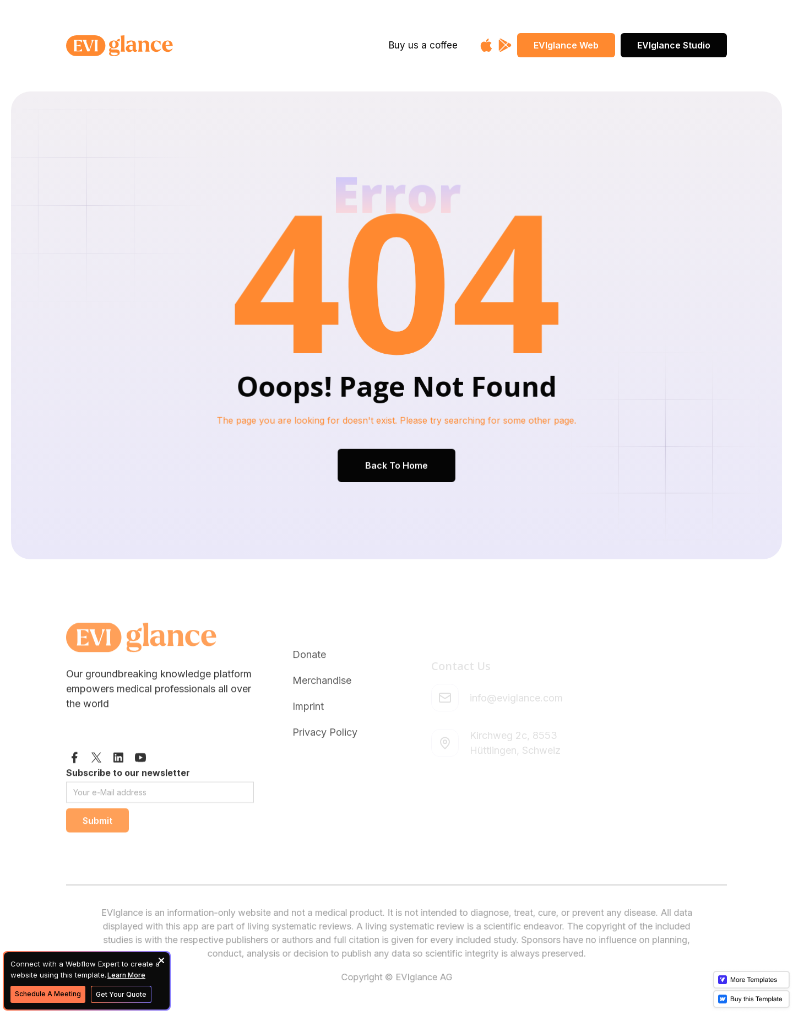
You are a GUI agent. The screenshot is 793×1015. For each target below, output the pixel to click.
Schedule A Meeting (48, 994)
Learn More (126, 975)
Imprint (308, 738)
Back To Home (396, 463)
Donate (309, 687)
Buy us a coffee (423, 45)
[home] (155, 45)
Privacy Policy (324, 764)
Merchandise (321, 713)
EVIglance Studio (673, 45)
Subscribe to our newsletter (128, 794)
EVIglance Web (566, 45)
